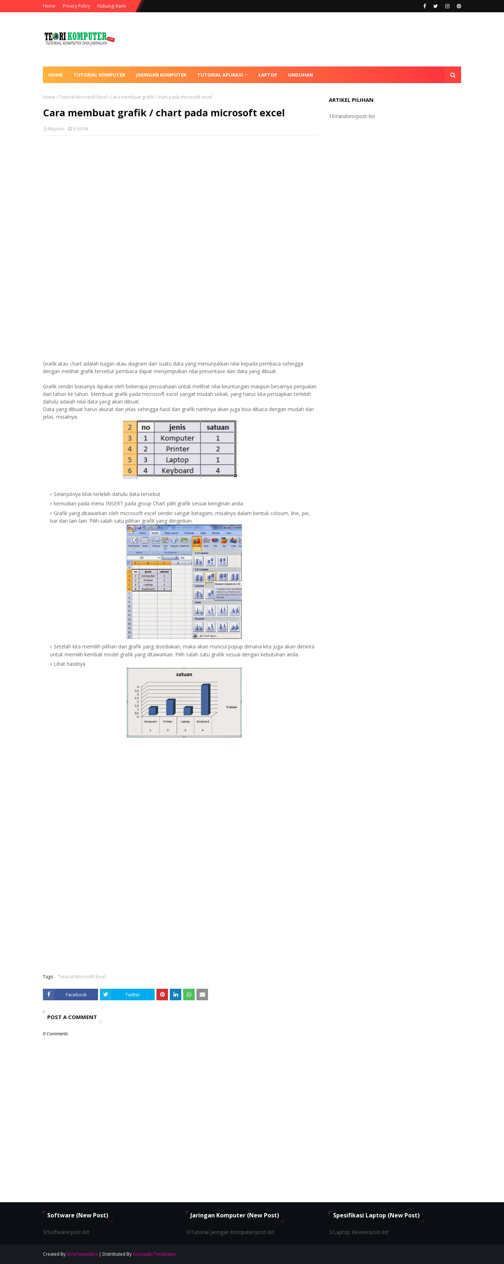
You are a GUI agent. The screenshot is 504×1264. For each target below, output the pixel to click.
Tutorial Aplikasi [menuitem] (220, 75)
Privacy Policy (76, 6)
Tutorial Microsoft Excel (83, 97)
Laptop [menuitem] (267, 75)
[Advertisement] (180, 193)
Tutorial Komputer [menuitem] (99, 75)
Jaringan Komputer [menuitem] (161, 75)
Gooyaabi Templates (154, 1254)
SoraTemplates (82, 1254)
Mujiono (56, 129)
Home (49, 6)
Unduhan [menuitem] (300, 75)
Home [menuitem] (55, 75)
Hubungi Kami (111, 6)
